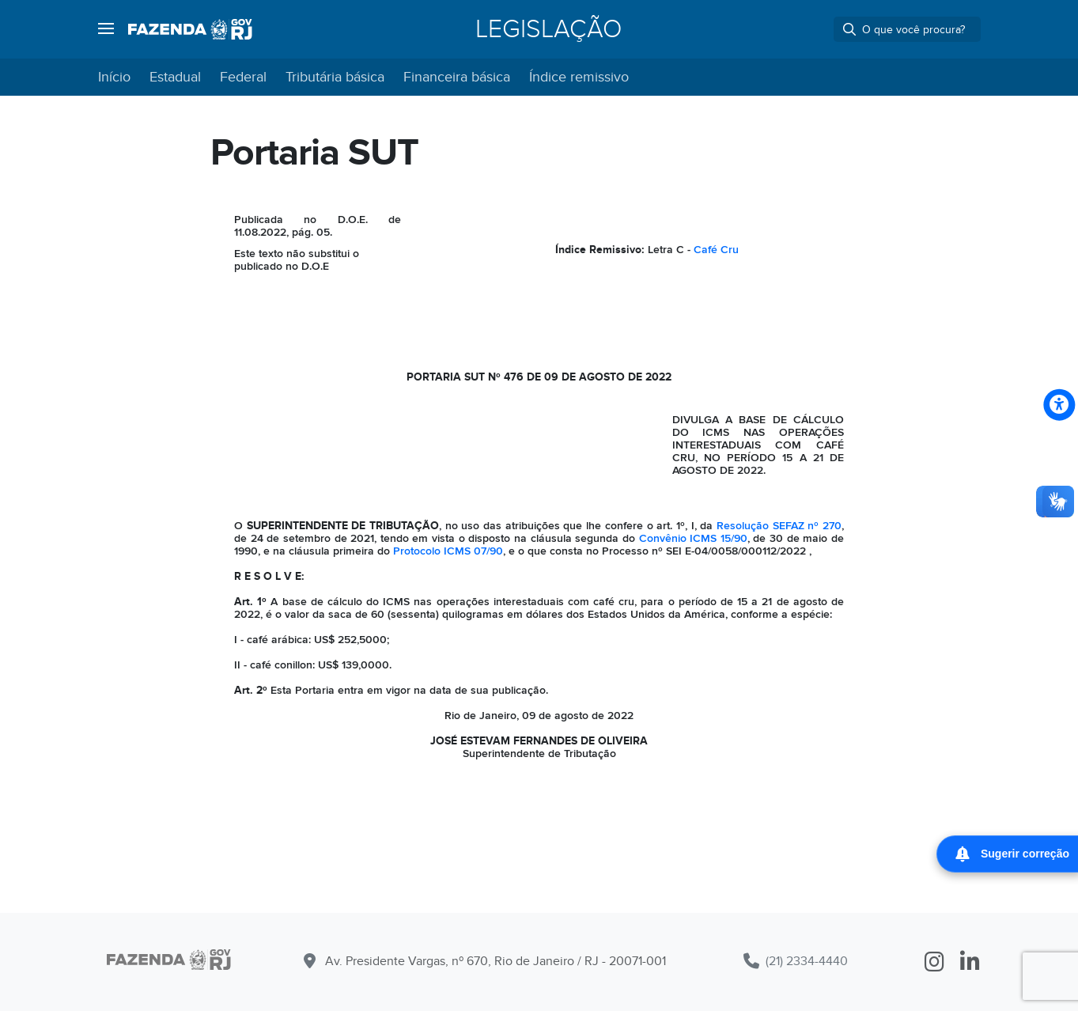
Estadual (175, 77)
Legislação (548, 29)
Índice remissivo (579, 77)
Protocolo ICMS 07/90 (448, 551)
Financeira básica (456, 77)
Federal (243, 77)
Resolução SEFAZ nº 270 (779, 525)
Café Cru (716, 249)
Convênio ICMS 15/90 (693, 538)
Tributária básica (335, 77)
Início (114, 77)
